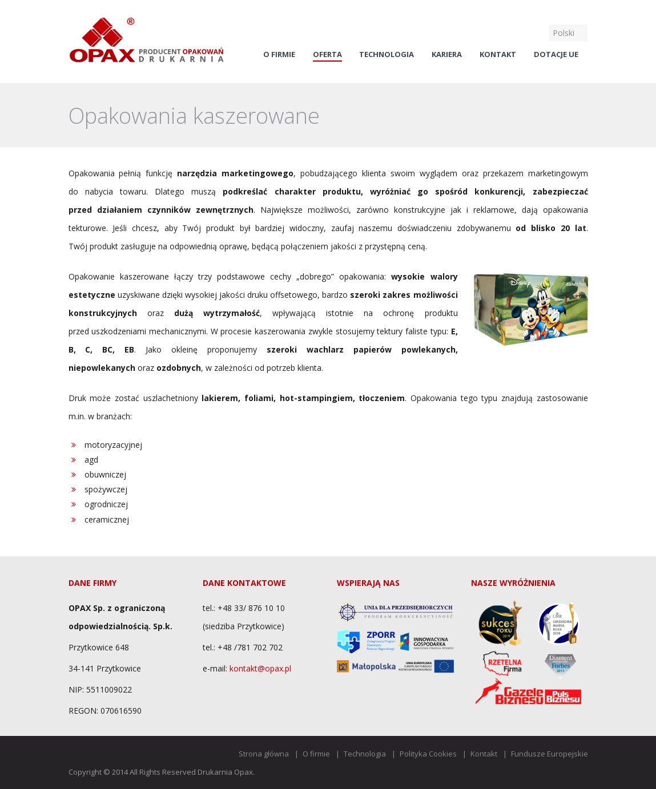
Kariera (447, 54)
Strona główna (264, 753)
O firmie (279, 54)
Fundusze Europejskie (549, 753)
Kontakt (498, 54)
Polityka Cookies (428, 753)
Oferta (327, 54)
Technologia (386, 54)
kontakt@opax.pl (260, 668)
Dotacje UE (556, 54)
